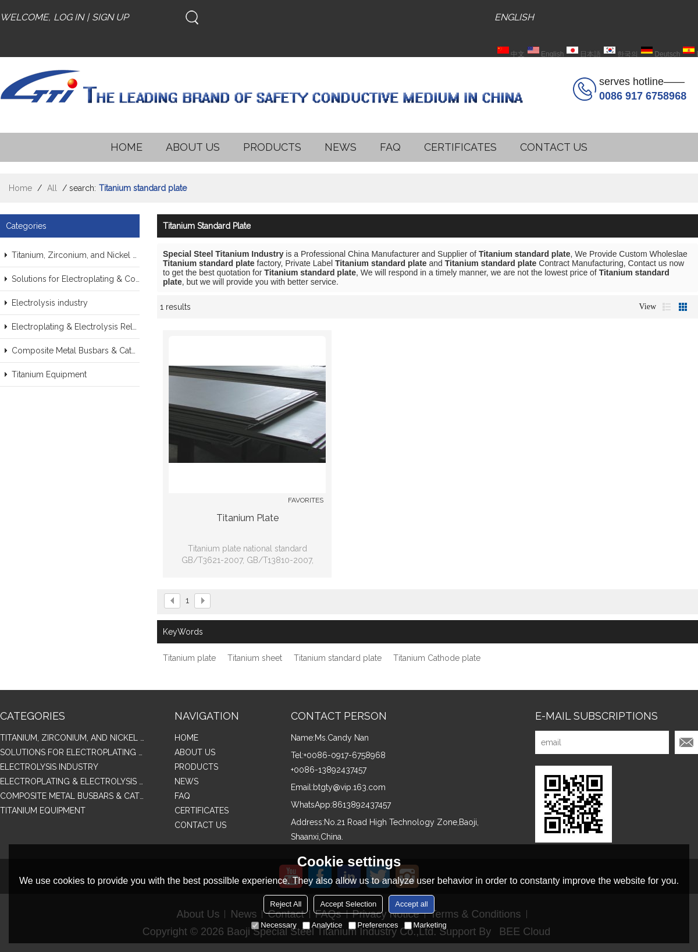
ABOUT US (193, 147)
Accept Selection (348, 904)
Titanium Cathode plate (436, 658)
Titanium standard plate (338, 658)
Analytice (322, 925)
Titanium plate (247, 517)
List (666, 307)
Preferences (373, 925)
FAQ (390, 147)
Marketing (425, 925)
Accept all (411, 904)
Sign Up (110, 17)
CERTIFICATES (460, 147)
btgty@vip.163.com (349, 787)
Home (20, 188)
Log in (69, 17)
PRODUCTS (272, 147)
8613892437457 (361, 804)
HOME (127, 147)
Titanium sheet (254, 658)
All (52, 188)
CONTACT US (553, 147)
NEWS (341, 147)
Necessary (273, 925)
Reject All (285, 904)
